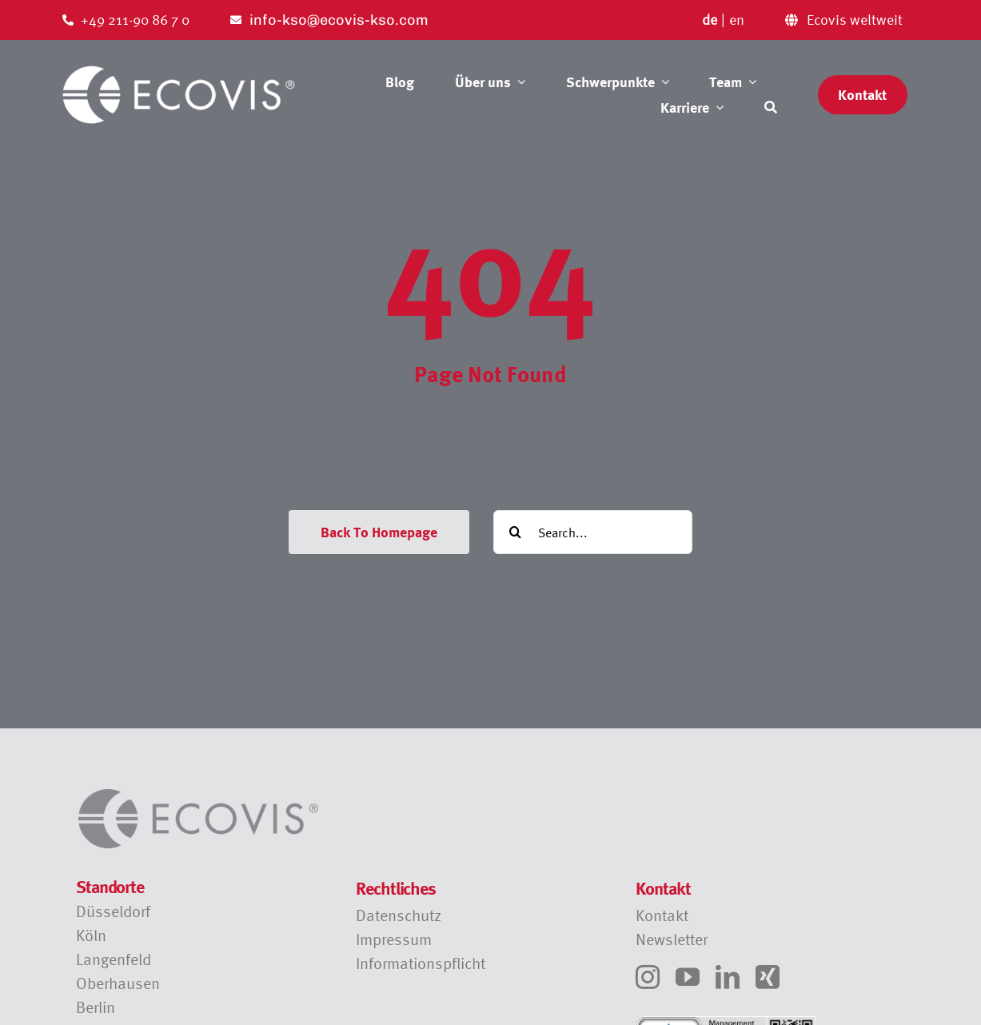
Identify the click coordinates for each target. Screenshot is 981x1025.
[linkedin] (728, 977)
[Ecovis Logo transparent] (179, 71)
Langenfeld (113, 959)
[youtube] (688, 977)
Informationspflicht (420, 963)
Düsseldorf (113, 911)
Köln (91, 935)
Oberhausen (118, 983)
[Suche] (770, 107)
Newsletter (672, 939)
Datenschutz (398, 915)
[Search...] (592, 532)
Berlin (95, 1007)
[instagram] (648, 977)
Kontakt (662, 915)
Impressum (394, 939)
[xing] (768, 977)
